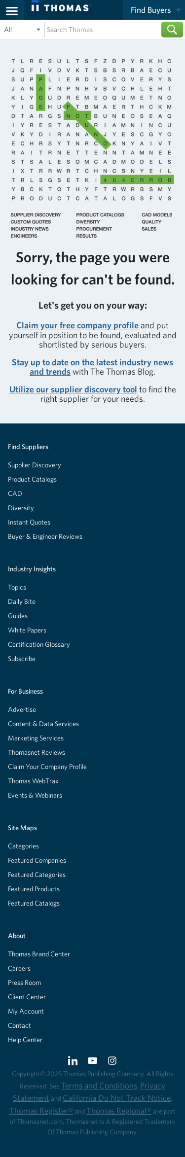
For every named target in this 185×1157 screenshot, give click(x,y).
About (17, 936)
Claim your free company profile (77, 325)
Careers (19, 968)
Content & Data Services (43, 724)
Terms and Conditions (99, 1085)
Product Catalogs (32, 479)
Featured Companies (37, 860)
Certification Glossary (39, 644)
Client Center (27, 997)
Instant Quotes (29, 522)
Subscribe (22, 659)
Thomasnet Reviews (36, 752)
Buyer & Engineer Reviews (45, 536)
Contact (19, 1025)
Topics (17, 587)
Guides (18, 616)
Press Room (24, 982)
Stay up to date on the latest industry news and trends (92, 367)
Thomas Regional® (118, 1110)
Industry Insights (32, 569)
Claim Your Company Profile (47, 767)
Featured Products (34, 889)
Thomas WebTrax (33, 781)
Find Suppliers (28, 447)
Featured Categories (37, 874)
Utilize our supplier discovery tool (73, 389)
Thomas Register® (41, 1110)
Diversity (21, 508)
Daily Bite (22, 601)
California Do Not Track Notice (117, 1097)
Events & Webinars (35, 795)
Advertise (22, 709)
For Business (25, 691)
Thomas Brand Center (39, 954)
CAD (15, 493)
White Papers (27, 630)
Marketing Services (36, 738)
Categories (23, 846)
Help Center (25, 1040)
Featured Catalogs (34, 903)
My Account (26, 1011)
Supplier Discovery (34, 465)
